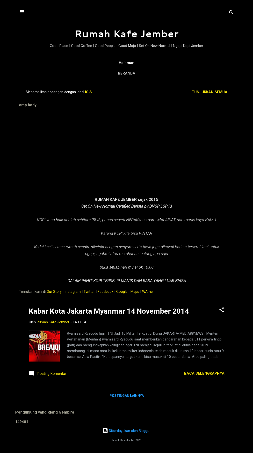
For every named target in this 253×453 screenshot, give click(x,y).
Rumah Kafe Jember (127, 33)
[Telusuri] (231, 13)
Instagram (73, 291)
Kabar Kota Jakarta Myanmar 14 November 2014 (109, 311)
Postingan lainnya (126, 396)
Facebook (105, 291)
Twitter (89, 291)
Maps (134, 291)
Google (122, 291)
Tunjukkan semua (209, 92)
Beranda (126, 73)
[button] (221, 310)
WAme (147, 291)
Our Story (54, 291)
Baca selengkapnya (204, 373)
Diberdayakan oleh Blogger (126, 431)
